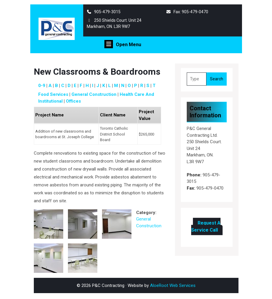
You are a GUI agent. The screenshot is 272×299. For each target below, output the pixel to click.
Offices (73, 101)
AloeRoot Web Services (173, 285)
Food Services (53, 94)
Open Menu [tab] (122, 44)
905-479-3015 (104, 11)
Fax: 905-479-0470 (187, 11)
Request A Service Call (205, 225)
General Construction (93, 94)
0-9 (41, 85)
